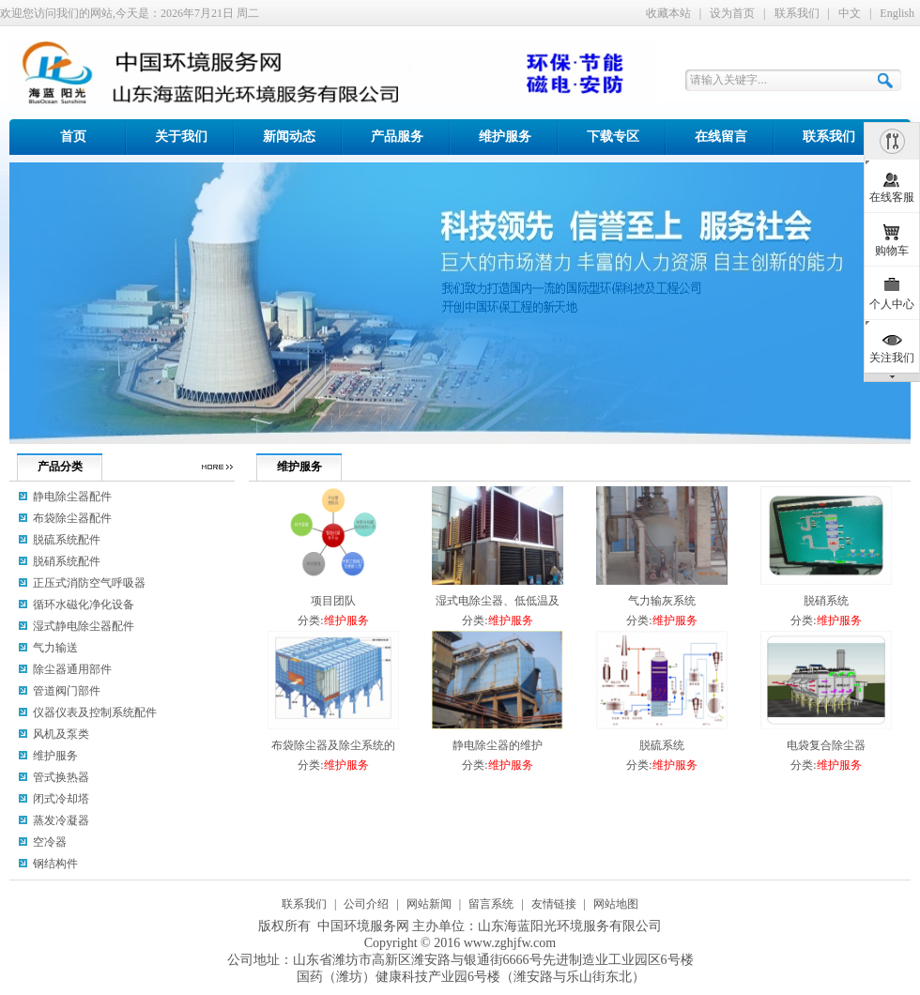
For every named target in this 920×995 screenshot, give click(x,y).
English (897, 13)
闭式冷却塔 (61, 798)
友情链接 (553, 904)
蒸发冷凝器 (61, 820)
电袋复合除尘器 (826, 745)
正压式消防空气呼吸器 (89, 582)
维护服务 (346, 620)
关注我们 (891, 357)
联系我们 (797, 13)
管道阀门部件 (66, 690)
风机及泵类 (61, 734)
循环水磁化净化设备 (83, 604)
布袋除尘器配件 (72, 518)
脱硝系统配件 (66, 561)
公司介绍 (366, 904)
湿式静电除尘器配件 (83, 626)
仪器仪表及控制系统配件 (95, 712)
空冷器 (50, 842)
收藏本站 (668, 13)
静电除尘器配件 (72, 496)
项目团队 (333, 600)
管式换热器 (61, 777)
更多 (217, 467)
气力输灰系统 (662, 600)
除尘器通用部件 (72, 669)
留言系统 (491, 904)
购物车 (892, 250)
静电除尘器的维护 (497, 745)
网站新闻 (429, 904)
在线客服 (891, 197)
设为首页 (732, 13)
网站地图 (615, 904)
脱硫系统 (661, 745)
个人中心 (891, 304)
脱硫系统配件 (66, 539)
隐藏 (892, 141)
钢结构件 (55, 863)
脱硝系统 (826, 600)
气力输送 (55, 647)
